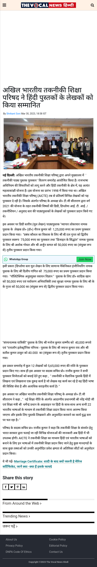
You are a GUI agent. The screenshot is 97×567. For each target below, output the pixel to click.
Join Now (84, 259)
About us (11, 539)
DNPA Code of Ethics (19, 551)
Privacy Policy (14, 545)
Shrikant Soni (13, 113)
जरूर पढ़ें (9, 526)
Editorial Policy (58, 545)
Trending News (15, 516)
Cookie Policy (57, 539)
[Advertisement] (48, 55)
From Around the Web (21, 503)
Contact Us (56, 551)
